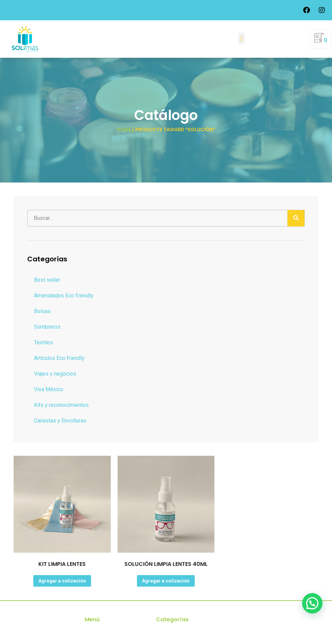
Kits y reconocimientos (61, 405)
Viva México (48, 389)
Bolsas (42, 311)
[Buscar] (295, 218)
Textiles (43, 342)
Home (124, 129)
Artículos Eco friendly (59, 358)
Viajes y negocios (55, 373)
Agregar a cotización (62, 581)
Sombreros (47, 327)
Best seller (47, 280)
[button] (241, 37)
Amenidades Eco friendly (63, 295)
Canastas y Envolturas (60, 420)
